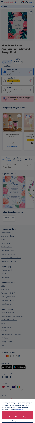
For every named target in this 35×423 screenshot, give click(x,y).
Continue (17, 412)
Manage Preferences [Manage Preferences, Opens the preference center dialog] (17, 420)
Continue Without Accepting (17, 416)
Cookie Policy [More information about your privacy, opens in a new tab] (19, 409)
